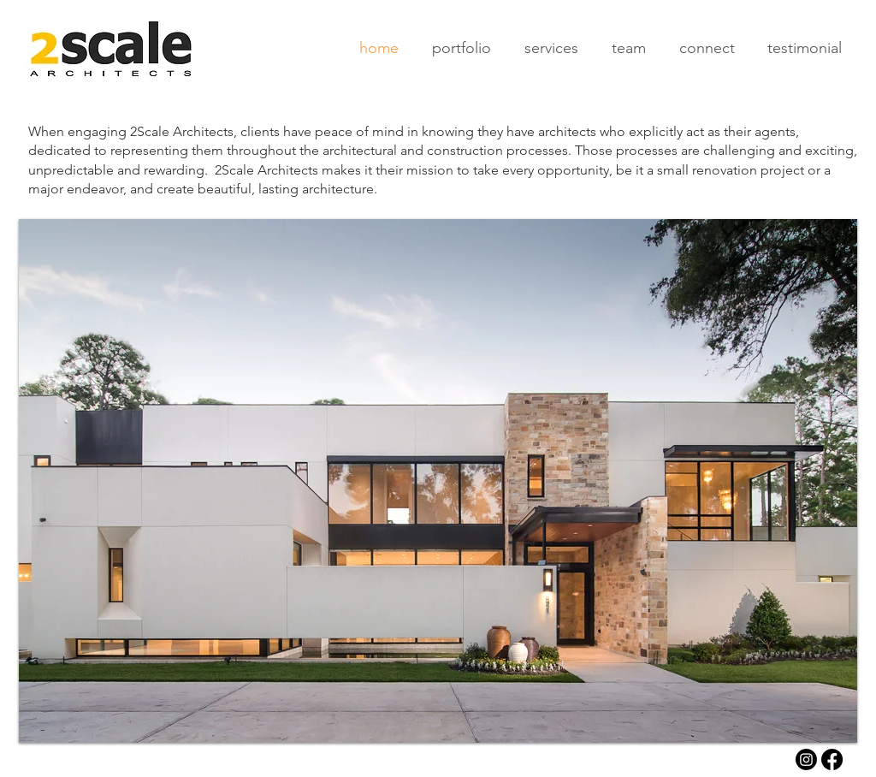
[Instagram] (806, 759)
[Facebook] (832, 759)
